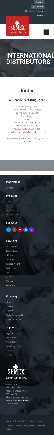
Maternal (10, 259)
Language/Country (34, 11)
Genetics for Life (13, 319)
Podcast (9, 354)
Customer (38, 7)
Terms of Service (14, 425)
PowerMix (10, 285)
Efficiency (10, 255)
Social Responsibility (15, 315)
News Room (11, 342)
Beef (8, 206)
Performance (12, 268)
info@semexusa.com (20, 400)
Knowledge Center (14, 346)
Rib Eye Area (11, 246)
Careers (9, 306)
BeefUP (9, 276)
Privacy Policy (28, 425)
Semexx (9, 281)
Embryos (10, 210)
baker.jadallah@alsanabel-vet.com (30, 132)
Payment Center (13, 333)
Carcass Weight (13, 264)
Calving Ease (11, 251)
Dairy (8, 201)
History (9, 310)
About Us (10, 302)
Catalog (9, 350)
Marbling (10, 272)
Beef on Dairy (12, 214)
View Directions (12, 404)
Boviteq (9, 187)
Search (39, 16)
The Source (11, 337)
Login (39, 2)
